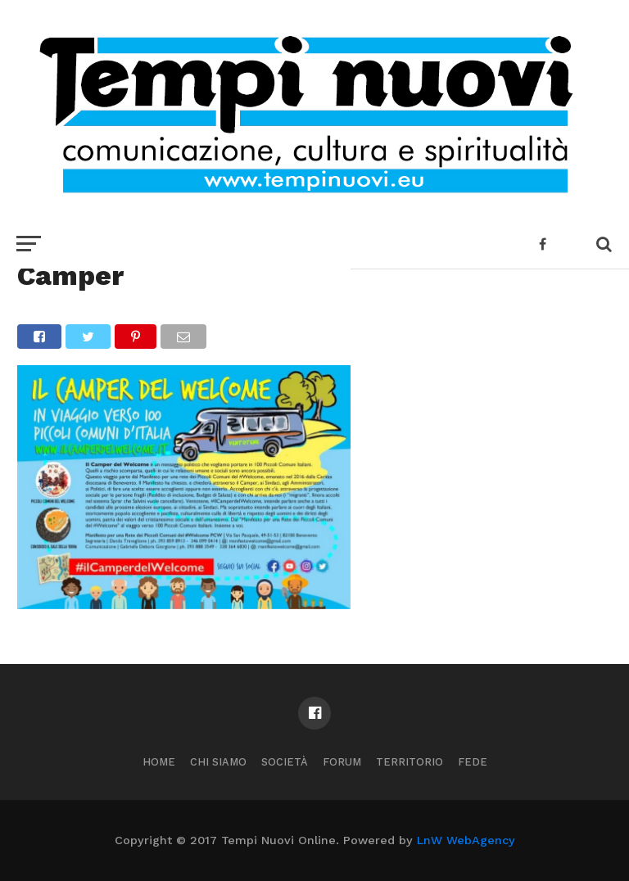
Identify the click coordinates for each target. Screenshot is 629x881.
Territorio (409, 762)
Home (159, 762)
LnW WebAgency (466, 840)
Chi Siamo (218, 762)
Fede (472, 762)
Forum (342, 762)
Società (284, 762)
